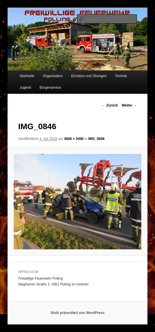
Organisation (53, 76)
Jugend (25, 88)
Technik (121, 76)
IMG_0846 (96, 139)
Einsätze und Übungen (88, 76)
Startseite (27, 76)
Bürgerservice (50, 88)
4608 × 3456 (74, 139)
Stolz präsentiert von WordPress (77, 313)
